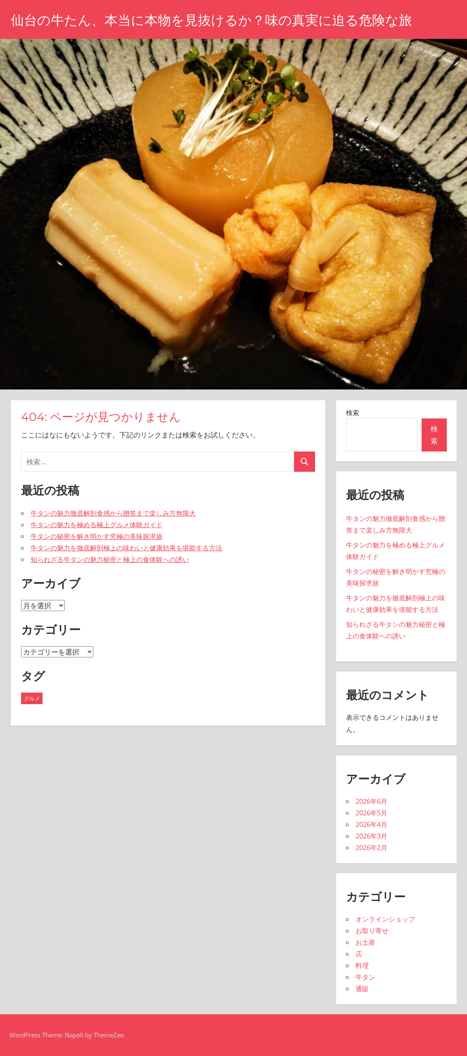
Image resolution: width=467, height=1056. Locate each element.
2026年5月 (371, 812)
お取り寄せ (372, 930)
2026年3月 (371, 836)
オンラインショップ (385, 919)
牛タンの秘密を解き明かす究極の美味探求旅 (97, 536)
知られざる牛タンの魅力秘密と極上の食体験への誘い (110, 559)
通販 (362, 988)
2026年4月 (371, 824)
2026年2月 (371, 847)
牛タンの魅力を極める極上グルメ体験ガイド (97, 524)
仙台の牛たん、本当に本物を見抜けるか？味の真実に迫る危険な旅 (211, 20)
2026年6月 (371, 801)
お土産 (365, 942)
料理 (362, 965)
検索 (352, 412)
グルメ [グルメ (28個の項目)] (32, 698)
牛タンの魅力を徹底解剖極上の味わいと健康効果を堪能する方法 (126, 547)
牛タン (365, 977)
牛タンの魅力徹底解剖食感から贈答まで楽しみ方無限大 (113, 513)
